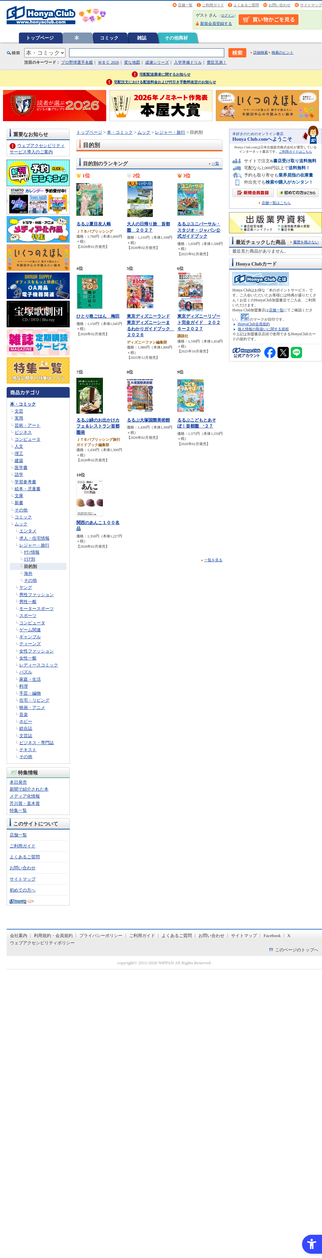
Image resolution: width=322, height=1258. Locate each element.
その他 (21, 510)
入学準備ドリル (188, 62)
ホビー (25, 721)
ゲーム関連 (30, 629)
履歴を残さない (306, 242)
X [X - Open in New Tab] (289, 935)
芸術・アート (27, 425)
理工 (19, 453)
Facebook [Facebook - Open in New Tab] (272, 935)
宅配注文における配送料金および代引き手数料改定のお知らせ (165, 82)
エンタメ (28, 530)
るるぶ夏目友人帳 (93, 223)
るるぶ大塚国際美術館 (148, 420)
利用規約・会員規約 (53, 935)
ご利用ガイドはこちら (295, 151)
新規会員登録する (216, 23)
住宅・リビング (34, 700)
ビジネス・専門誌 (36, 742)
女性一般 (28, 658)
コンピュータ (27, 439)
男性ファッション (36, 594)
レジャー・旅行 (34, 545)
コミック (109, 37)
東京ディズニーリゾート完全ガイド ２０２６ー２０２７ (198, 322)
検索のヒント (282, 52)
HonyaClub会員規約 (254, 324)
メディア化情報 (25, 796)
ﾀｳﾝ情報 (32, 552)
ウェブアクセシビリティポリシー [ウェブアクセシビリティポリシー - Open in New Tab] (42, 942)
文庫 (19, 495)
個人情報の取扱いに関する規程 (263, 329)
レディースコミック (38, 665)
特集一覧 (18, 810)
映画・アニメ (32, 707)
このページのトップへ (296, 949)
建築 (19, 460)
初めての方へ (23, 890)
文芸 (19, 411)
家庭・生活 (30, 679)
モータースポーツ (36, 608)
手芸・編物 (30, 693)
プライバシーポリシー (100, 935)
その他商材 (176, 37)
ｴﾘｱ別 (29, 559)
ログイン (227, 15)
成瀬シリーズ (157, 62)
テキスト (28, 749)
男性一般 (28, 601)
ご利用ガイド (213, 5)
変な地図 (132, 62)
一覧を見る (213, 560)
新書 (19, 502)
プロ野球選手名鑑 (77, 62)
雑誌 (141, 37)
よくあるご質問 (246, 5)
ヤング (25, 587)
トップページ (40, 37)
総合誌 (25, 728)
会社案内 (18, 935)
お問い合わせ (279, 5)
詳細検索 (260, 52)
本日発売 (18, 782)
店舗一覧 (185, 5)
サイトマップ (311, 5)
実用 (19, 418)
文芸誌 (25, 735)
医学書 (21, 467)
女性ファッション (36, 651)
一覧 (215, 163)
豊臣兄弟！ (217, 62)
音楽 (23, 714)
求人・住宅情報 (34, 538)
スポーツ (28, 615)
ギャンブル (30, 636)
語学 (19, 474)
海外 (28, 573)
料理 (23, 686)
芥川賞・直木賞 (25, 803)
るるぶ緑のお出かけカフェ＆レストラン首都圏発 (98, 426)
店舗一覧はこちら (276, 203)
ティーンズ (30, 643)
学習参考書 (25, 481)
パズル (25, 671)
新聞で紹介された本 (29, 789)
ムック (21, 523)
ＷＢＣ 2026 (108, 62)
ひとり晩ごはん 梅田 (98, 316)
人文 (19, 446)
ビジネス (23, 432)
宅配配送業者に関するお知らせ (165, 74)
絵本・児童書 (27, 488)
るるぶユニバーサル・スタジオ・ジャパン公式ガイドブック (198, 230)
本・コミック (23, 404)
